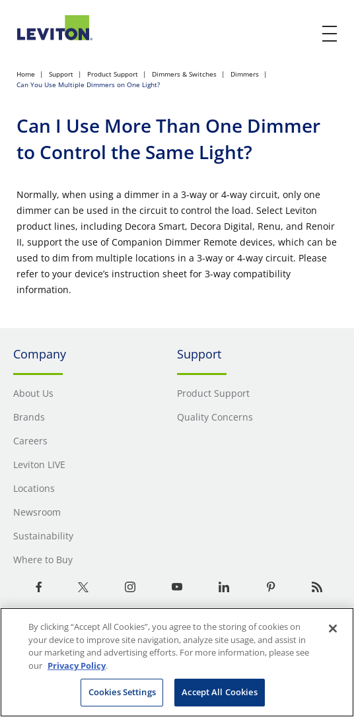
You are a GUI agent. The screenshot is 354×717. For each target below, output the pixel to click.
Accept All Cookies (219, 692)
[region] (177, 662)
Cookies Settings (122, 692)
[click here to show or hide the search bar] (302, 34)
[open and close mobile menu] (330, 34)
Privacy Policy (77, 665)
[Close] (332, 628)
